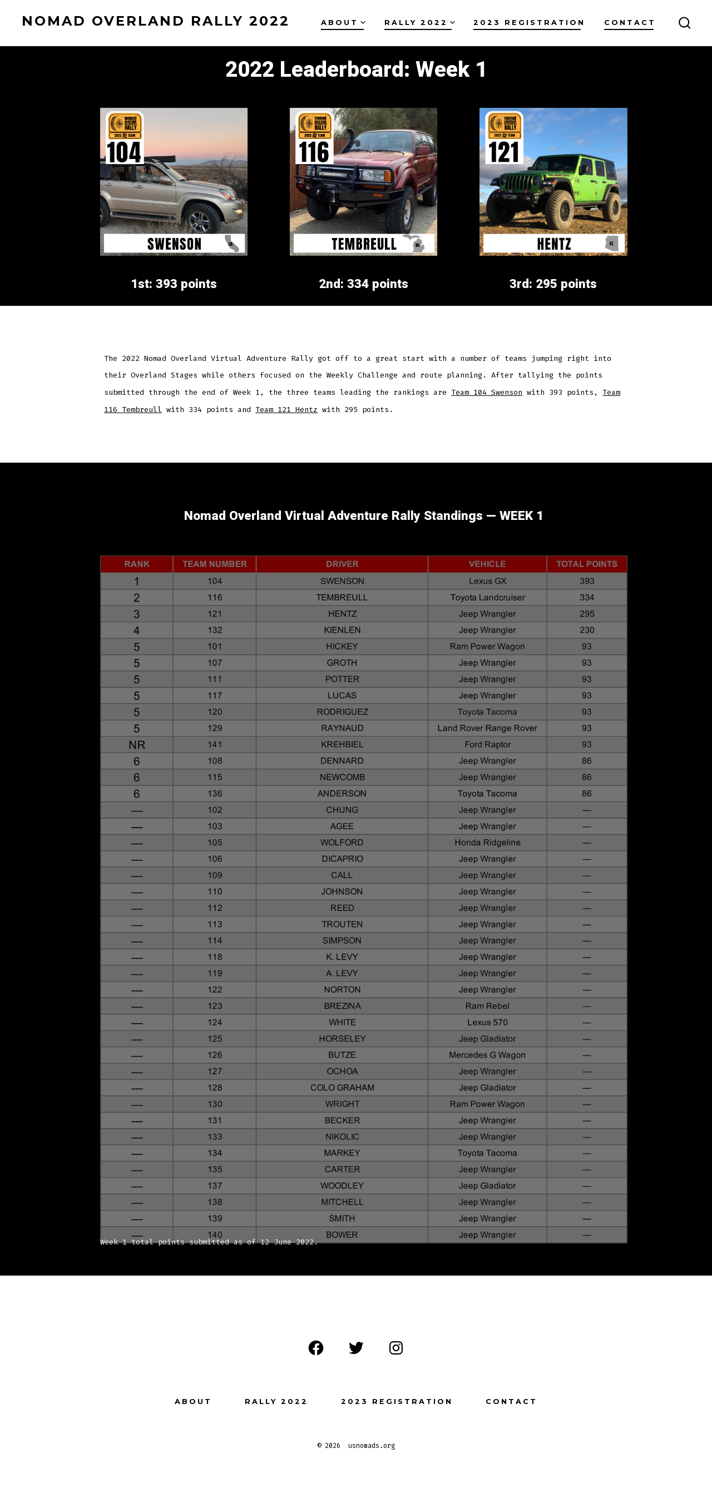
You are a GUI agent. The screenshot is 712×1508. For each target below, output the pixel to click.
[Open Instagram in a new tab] (396, 1348)
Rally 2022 (419, 22)
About (343, 22)
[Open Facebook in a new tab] (316, 1348)
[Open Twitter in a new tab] (356, 1348)
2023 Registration (529, 22)
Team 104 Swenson (486, 392)
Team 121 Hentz (286, 409)
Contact (630, 22)
